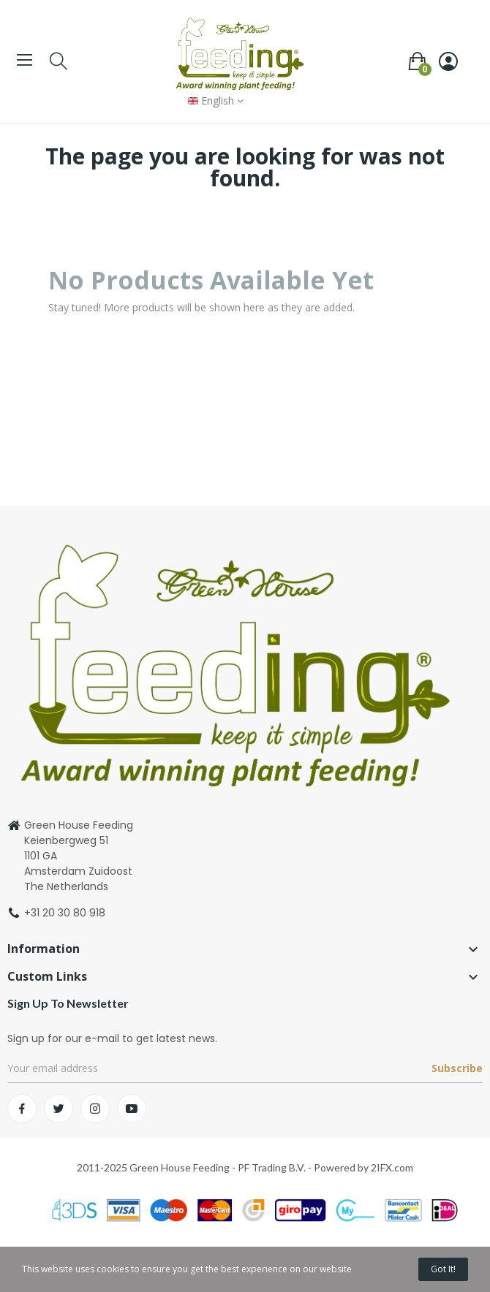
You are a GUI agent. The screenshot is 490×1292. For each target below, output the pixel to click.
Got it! (443, 1269)
